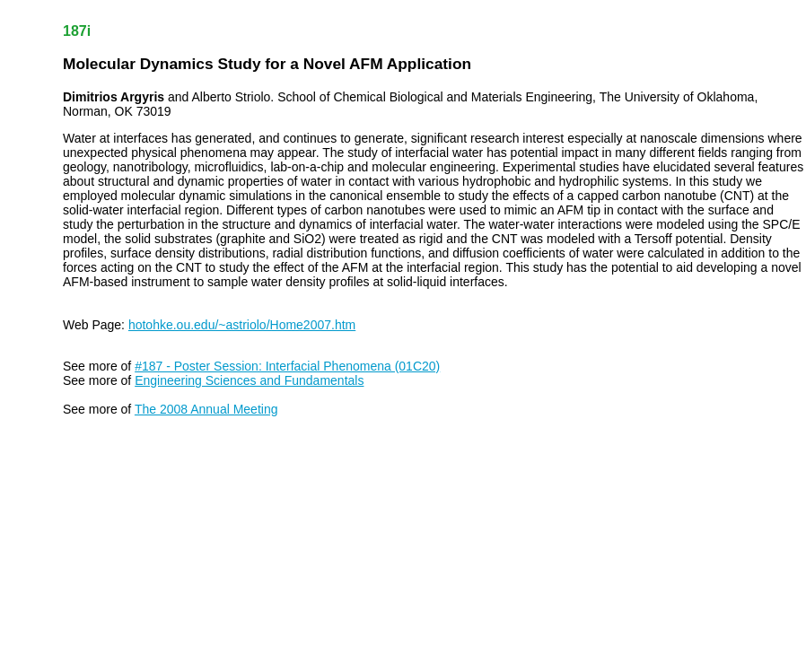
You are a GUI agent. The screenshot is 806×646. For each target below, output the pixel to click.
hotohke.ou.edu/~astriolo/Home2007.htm (241, 325)
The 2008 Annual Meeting (206, 409)
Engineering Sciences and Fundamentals (249, 380)
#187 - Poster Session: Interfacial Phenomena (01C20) (287, 366)
